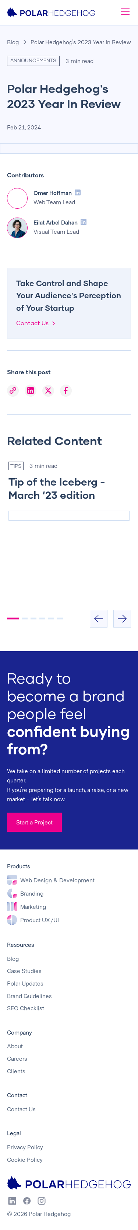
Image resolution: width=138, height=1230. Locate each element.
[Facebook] (66, 391)
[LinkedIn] (30, 391)
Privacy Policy (25, 1146)
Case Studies (24, 970)
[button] (123, 12)
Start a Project (34, 822)
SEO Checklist (25, 1007)
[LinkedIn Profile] (77, 192)
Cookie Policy (25, 1159)
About (15, 1045)
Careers (17, 1058)
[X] (48, 391)
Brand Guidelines (29, 995)
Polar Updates (25, 983)
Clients (16, 1070)
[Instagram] (41, 1201)
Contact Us (21, 1108)
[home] (51, 12)
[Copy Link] (13, 391)
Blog (13, 41)
